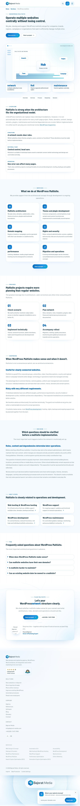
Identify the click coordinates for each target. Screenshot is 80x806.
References (9, 706)
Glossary (8, 714)
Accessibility (56, 748)
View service (13, 35)
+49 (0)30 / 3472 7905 (12, 731)
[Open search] (63, 3)
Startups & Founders (11, 751)
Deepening (47, 98)
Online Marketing (57, 756)
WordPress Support (34, 754)
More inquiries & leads (13, 685)
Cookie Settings (25, 771)
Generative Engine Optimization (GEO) (40, 759)
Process (40, 98)
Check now (70, 800)
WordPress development (34, 409)
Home (7, 9)
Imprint (8, 771)
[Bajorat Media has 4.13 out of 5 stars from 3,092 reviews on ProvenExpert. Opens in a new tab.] (18, 671)
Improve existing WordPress (14, 690)
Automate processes (12, 693)
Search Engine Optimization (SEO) (15, 759)
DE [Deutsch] (7, 736)
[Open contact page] (67, 3)
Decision (55, 98)
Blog (7, 712)
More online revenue (12, 688)
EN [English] (11, 736)
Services (13, 9)
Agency (8, 704)
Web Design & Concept (12, 748)
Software (9, 709)
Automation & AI (33, 748)
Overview (25, 98)
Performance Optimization (36, 756)
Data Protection (15, 771)
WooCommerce (57, 754)
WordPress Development (60, 751)
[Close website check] (75, 792)
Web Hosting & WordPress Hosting (38, 751)
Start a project (28, 35)
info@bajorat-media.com (13, 728)
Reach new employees (13, 695)
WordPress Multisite (11, 756)
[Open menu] (72, 3)
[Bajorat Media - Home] (13, 3)
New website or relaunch (13, 682)
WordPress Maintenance (12, 754)
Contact (8, 717)
